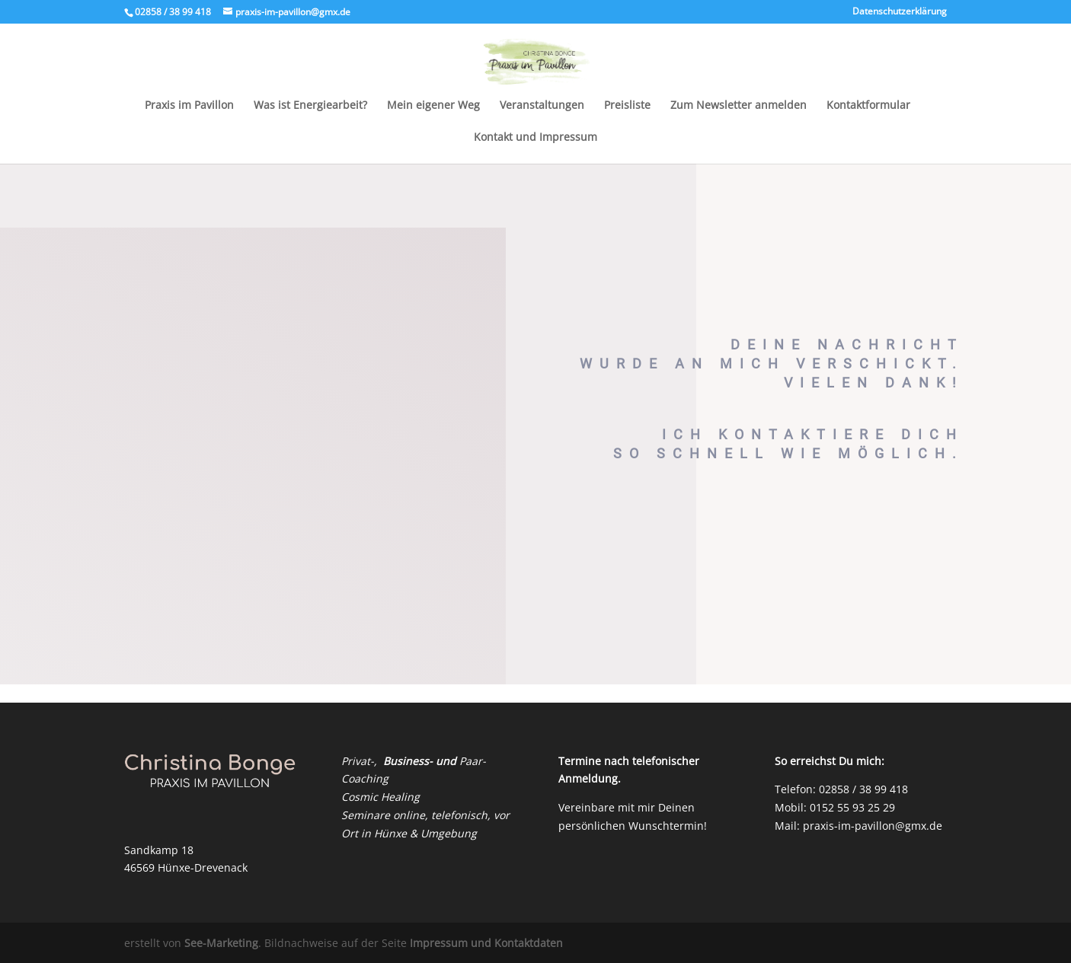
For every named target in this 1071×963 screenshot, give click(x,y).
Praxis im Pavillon (189, 106)
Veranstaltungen (542, 106)
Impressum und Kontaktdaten (486, 943)
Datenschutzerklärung (899, 12)
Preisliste (627, 106)
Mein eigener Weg (433, 106)
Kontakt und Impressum (535, 138)
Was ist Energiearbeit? (310, 106)
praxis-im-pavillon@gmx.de (872, 825)
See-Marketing (221, 943)
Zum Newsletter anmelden (738, 106)
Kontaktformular (868, 106)
